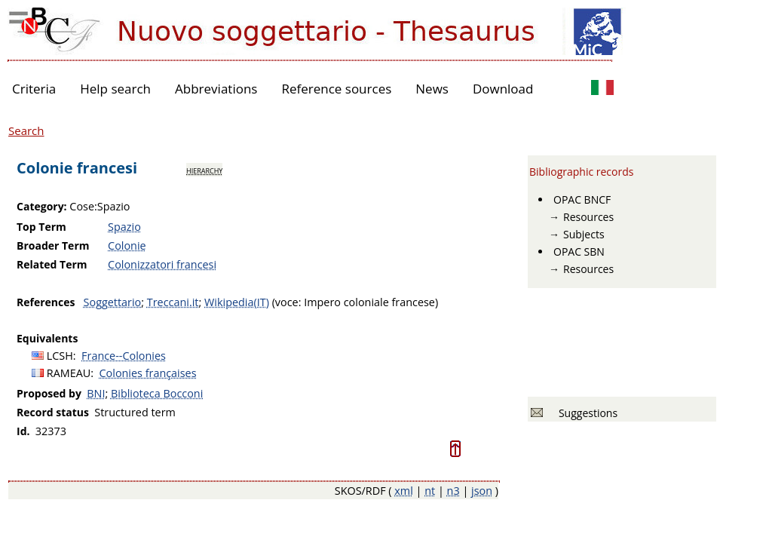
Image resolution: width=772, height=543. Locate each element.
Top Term (41, 226)
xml (403, 490)
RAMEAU (69, 373)
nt (429, 490)
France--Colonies (123, 355)
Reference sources (336, 88)
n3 (453, 490)
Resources (588, 217)
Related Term (52, 264)
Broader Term (53, 245)
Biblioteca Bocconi (157, 393)
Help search (115, 88)
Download (503, 88)
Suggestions (585, 413)
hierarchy (204, 169)
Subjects (584, 234)
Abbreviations (216, 88)
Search (26, 130)
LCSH (60, 355)
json (481, 490)
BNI (96, 393)
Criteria (34, 88)
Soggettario (113, 302)
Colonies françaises (148, 373)
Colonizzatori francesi (162, 264)
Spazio (124, 226)
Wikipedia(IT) (236, 302)
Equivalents (47, 338)
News (432, 88)
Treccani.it (173, 302)
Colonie (127, 245)
